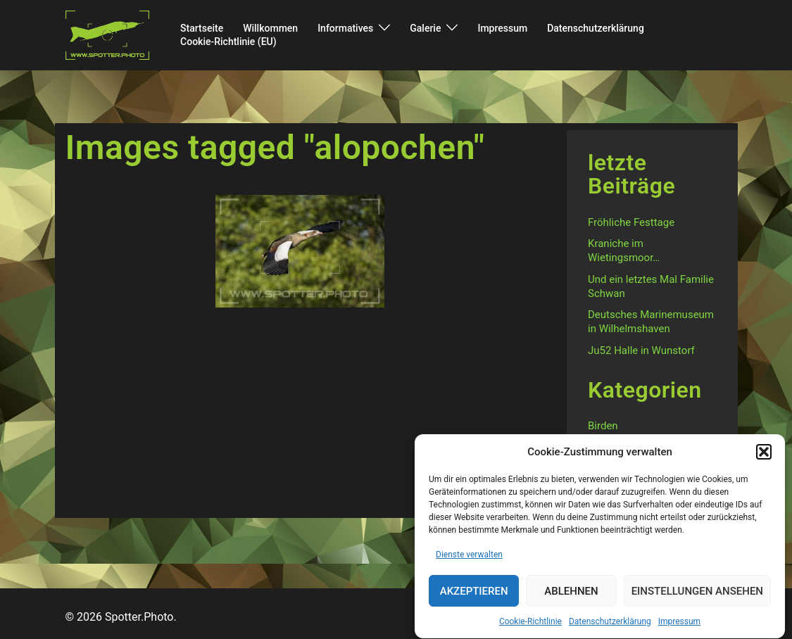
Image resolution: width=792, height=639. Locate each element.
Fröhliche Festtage (631, 222)
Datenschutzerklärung (610, 625)
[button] (764, 455)
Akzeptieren (474, 594)
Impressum (679, 625)
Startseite (201, 28)
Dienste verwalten (469, 558)
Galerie (425, 28)
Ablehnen (571, 594)
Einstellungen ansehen (697, 594)
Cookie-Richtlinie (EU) (228, 41)
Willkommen (270, 28)
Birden (603, 425)
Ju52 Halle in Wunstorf (641, 350)
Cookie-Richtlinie (530, 625)
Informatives (345, 28)
